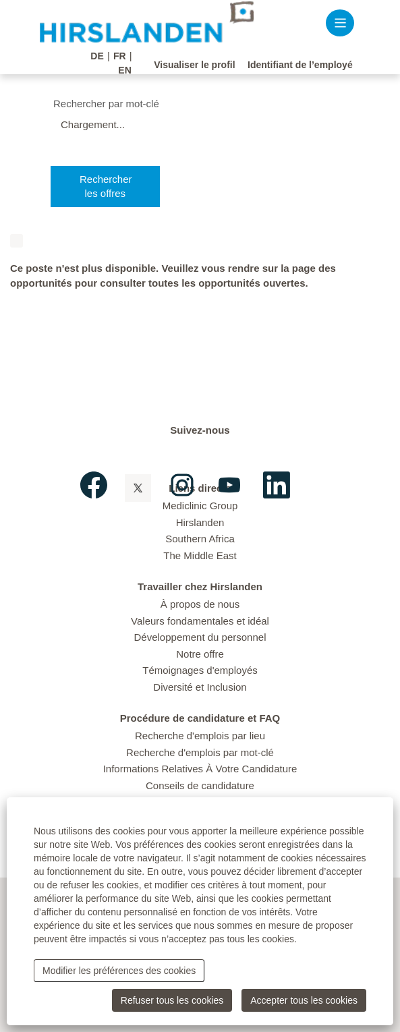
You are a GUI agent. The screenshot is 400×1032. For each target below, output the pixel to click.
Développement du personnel (200, 636)
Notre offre (200, 652)
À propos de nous (200, 603)
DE (96, 56)
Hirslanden (200, 521)
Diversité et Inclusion (199, 685)
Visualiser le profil (194, 64)
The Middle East (199, 554)
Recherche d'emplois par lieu (200, 735)
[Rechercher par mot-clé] (215, 103)
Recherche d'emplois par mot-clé (200, 751)
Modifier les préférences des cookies (119, 970)
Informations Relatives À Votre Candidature (200, 768)
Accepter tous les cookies (304, 1000)
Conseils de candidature (200, 784)
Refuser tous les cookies (172, 1000)
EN (124, 70)
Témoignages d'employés (199, 669)
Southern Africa (200, 538)
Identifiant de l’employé (300, 64)
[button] (340, 22)
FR (119, 56)
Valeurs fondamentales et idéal (200, 619)
